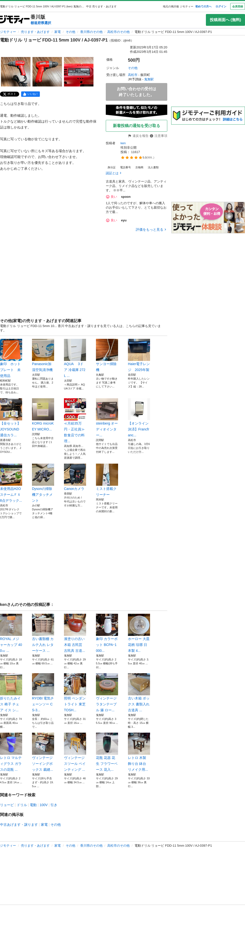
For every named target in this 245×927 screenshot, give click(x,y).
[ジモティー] (15, 19)
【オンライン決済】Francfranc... (139, 417)
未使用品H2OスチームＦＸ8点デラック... (11, 483)
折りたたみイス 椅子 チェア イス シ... (11, 692)
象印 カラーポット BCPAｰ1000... (107, 633)
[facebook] (30, 94)
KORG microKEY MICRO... (43, 414)
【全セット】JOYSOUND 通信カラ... (11, 417)
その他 (70, 32)
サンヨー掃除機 (107, 355)
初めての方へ (203, 6)
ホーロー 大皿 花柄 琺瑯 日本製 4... (139, 633)
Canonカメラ (75, 477)
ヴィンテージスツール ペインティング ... (75, 752)
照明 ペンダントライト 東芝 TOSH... (75, 692)
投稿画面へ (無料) (225, 20)
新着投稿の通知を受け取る (136, 126)
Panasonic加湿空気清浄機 (43, 355)
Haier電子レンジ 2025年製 (139, 355)
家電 (57, 32)
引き (53, 805)
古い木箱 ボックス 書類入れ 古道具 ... (139, 692)
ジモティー (8, 32)
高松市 (133, 75)
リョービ (7, 805)
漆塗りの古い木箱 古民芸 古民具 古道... (75, 633)
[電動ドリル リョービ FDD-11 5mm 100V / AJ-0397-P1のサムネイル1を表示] (15, 71)
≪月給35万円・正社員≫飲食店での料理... (75, 420)
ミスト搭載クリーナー (107, 480)
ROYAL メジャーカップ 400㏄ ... (11, 633)
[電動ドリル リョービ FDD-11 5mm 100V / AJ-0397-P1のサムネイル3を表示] (78, 71)
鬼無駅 (149, 79)
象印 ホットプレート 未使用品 (11, 358)
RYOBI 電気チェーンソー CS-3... (43, 692)
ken (123, 143)
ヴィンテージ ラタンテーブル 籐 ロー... (107, 692)
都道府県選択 (41, 23)
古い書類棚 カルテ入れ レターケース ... (43, 633)
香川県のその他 (91, 32)
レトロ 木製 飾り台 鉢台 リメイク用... (139, 752)
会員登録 (237, 6)
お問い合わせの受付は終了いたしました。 (136, 92)
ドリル (22, 805)
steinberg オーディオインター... (107, 417)
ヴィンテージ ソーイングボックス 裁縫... (43, 752)
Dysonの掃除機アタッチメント (43, 483)
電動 (33, 805)
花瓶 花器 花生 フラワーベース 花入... (107, 752)
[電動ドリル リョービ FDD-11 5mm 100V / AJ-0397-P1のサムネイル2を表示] (47, 71)
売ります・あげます (35, 32)
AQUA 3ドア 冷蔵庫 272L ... (75, 358)
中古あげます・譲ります (19, 825)
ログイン (220, 6)
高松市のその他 (118, 32)
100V (44, 805)
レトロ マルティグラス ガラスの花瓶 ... (11, 752)
